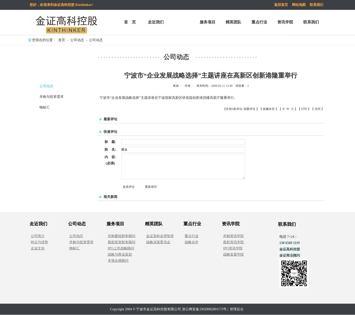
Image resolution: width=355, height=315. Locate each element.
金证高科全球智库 (160, 236)
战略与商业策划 (120, 254)
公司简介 (38, 236)
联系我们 (316, 5)
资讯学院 (285, 22)
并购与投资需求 (51, 97)
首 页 (130, 22)
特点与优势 (39, 242)
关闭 (317, 109)
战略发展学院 (233, 254)
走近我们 (156, 22)
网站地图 (299, 5)
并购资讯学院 (233, 236)
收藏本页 (269, 109)
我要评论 (249, 109)
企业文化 (38, 248)
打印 (304, 109)
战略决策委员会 (158, 242)
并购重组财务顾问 (121, 236)
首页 (61, 40)
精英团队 (233, 22)
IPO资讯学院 (233, 248)
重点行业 (259, 22)
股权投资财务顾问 (121, 242)
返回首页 (281, 5)
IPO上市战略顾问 (121, 248)
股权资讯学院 (233, 242)
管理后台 (237, 309)
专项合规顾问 (118, 260)
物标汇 (44, 107)
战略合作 (191, 242)
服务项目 (207, 22)
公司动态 (182, 22)
